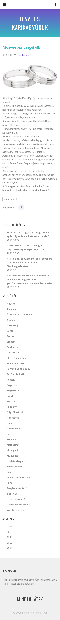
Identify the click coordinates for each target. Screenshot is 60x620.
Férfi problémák (15, 374)
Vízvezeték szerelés (18, 504)
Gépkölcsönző (15, 412)
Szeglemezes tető (17, 488)
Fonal (10, 395)
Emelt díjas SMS (15, 363)
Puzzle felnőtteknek (18, 477)
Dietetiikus (13, 352)
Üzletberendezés (16, 499)
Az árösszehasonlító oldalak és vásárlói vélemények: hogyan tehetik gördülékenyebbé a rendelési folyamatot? (30, 279)
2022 (9, 542)
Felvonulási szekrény (18, 368)
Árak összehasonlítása (19, 314)
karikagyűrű (26, 170)
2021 (9, 548)
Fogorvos (12, 385)
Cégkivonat (13, 347)
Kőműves (12, 439)
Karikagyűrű (24, 55)
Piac (9, 472)
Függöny (12, 406)
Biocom (11, 341)
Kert (9, 433)
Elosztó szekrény (16, 357)
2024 (9, 531)
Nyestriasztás (14, 466)
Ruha (9, 482)
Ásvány (11, 319)
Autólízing (13, 325)
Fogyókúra (13, 390)
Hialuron (11, 423)
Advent (11, 303)
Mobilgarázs (13, 450)
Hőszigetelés (14, 428)
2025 (9, 526)
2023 (9, 537)
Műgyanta (12, 455)
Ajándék (11, 309)
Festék (11, 379)
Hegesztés (13, 417)
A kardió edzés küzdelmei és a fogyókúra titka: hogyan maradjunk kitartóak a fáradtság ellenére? (29, 262)
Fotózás (11, 401)
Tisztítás (12, 493)
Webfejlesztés (15, 510)
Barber (10, 330)
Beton (10, 336)
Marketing (13, 444)
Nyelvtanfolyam (16, 461)
